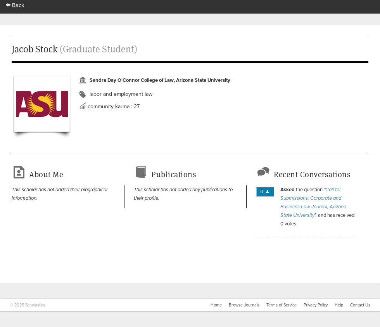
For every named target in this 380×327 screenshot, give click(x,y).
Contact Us (360, 305)
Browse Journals (244, 305)
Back (15, 5)
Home (216, 305)
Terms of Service (281, 305)
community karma (109, 106)
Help (339, 305)
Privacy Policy (316, 305)
